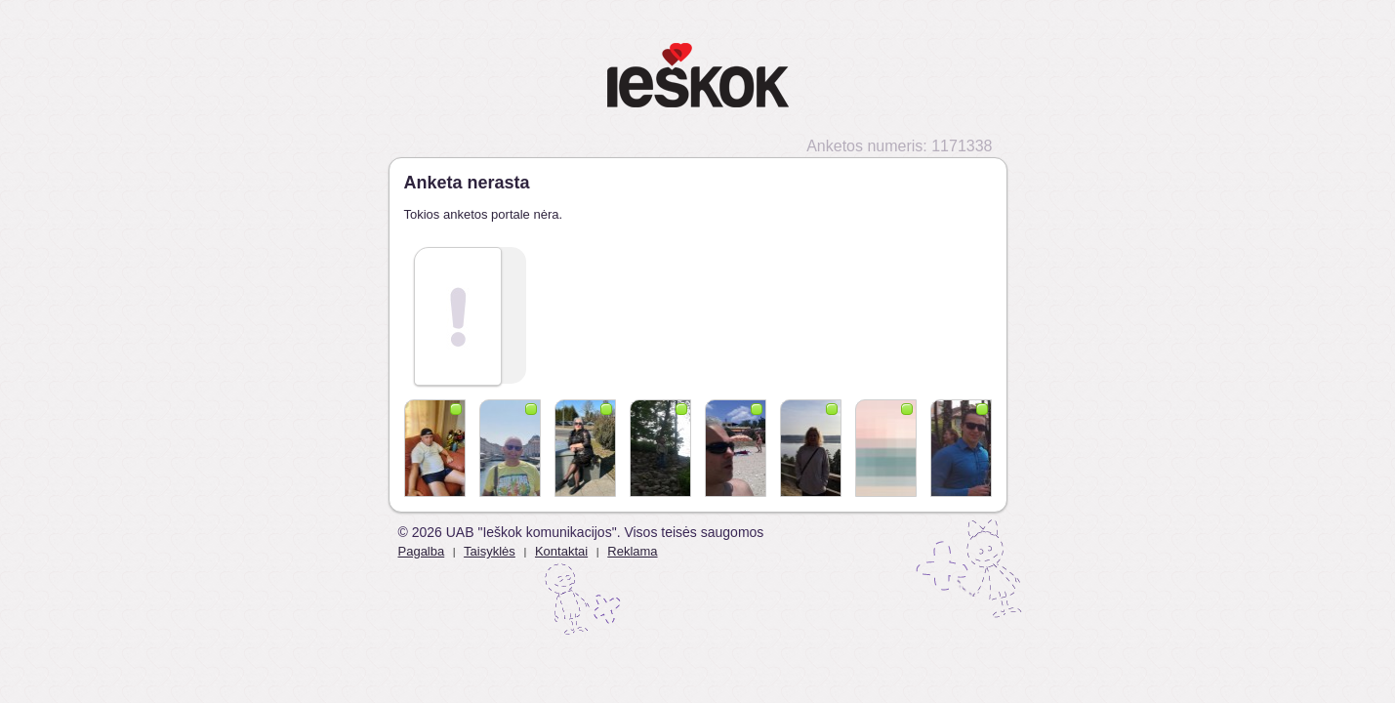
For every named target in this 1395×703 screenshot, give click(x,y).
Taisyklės (489, 551)
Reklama (632, 551)
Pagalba (421, 551)
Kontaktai (561, 551)
